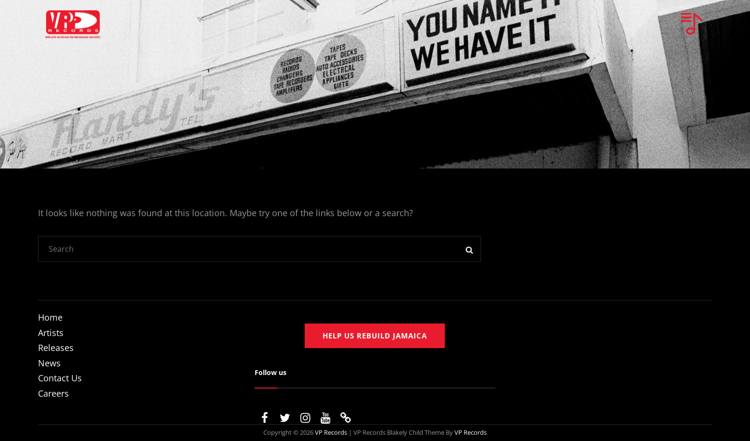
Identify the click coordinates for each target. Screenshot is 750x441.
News (49, 363)
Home (50, 317)
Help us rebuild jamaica (375, 335)
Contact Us (60, 378)
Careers (53, 393)
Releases (56, 347)
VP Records (331, 432)
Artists (51, 332)
